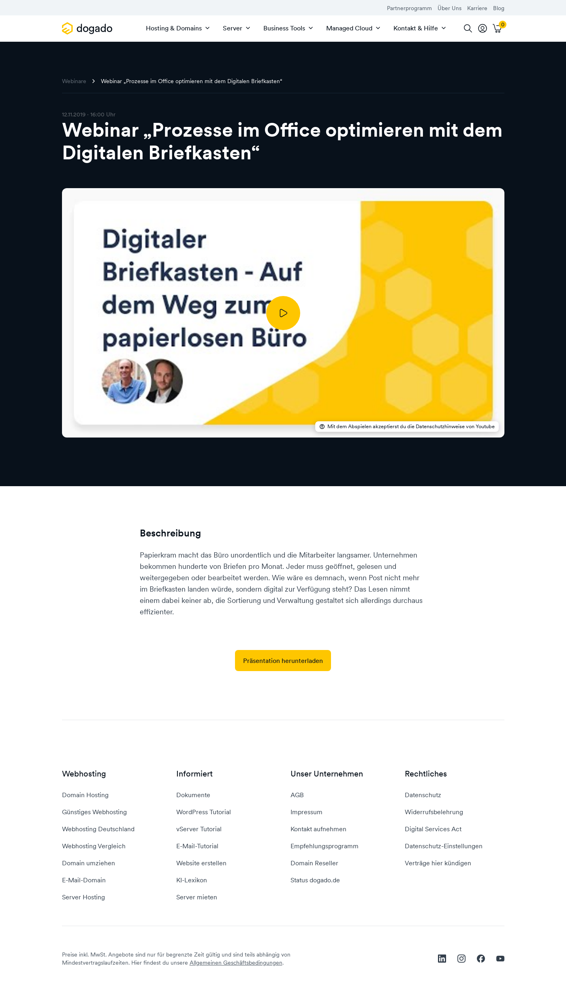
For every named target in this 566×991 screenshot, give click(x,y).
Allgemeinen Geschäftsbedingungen (236, 962)
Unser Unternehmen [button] (326, 774)
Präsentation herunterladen (283, 660)
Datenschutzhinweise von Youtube (455, 426)
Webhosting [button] (84, 774)
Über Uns (449, 8)
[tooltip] (482, 28)
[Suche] (468, 28)
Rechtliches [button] (426, 774)
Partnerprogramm (409, 8)
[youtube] (500, 959)
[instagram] (461, 959)
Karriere (477, 8)
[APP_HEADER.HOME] (88, 28)
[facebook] (481, 959)
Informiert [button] (194, 774)
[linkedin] (442, 959)
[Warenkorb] (497, 28)
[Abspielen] (283, 313)
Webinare (74, 81)
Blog (498, 8)
